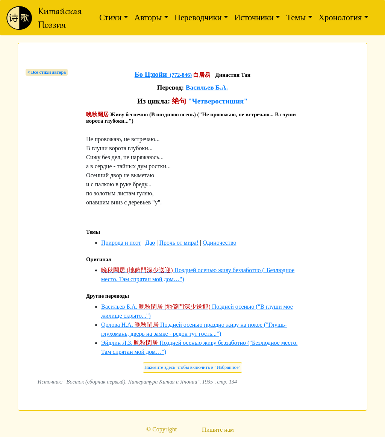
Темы (296, 17)
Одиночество (219, 242)
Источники (253, 17)
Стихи (110, 17)
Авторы (148, 17)
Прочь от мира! (179, 242)
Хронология (340, 17)
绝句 (179, 101)
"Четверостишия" (218, 101)
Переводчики (198, 17)
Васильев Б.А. (207, 87)
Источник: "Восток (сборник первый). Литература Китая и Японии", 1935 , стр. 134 (137, 382)
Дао (150, 242)
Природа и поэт (121, 242)
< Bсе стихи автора (46, 72)
